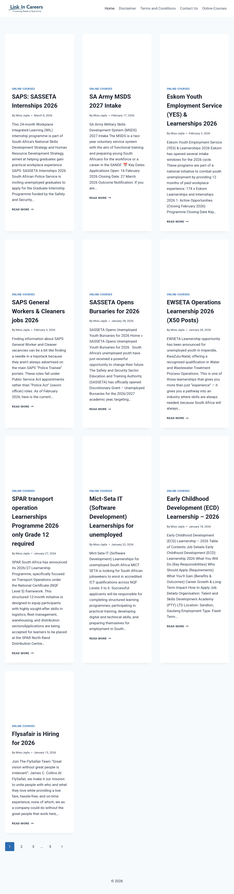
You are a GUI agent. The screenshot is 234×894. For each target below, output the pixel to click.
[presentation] (39, 57)
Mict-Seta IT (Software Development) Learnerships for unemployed (111, 516)
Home (110, 8)
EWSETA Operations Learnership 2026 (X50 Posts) (194, 311)
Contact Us (189, 8)
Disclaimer (127, 8)
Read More (23, 209)
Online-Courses (214, 8)
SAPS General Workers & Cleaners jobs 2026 (38, 311)
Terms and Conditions (158, 8)
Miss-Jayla (23, 115)
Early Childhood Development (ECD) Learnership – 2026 (193, 507)
